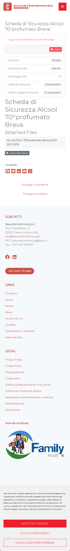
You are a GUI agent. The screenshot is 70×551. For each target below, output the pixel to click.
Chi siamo (11, 293)
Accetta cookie (35, 523)
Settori (9, 306)
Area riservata (13, 337)
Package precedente (35, 184)
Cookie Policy (13, 366)
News (8, 312)
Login (55, 49)
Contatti (10, 324)
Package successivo (35, 193)
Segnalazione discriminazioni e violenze (29, 397)
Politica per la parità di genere (23, 391)
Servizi (9, 299)
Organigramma (14, 372)
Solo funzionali (35, 533)
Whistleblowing (14, 403)
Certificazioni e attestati (19, 331)
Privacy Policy (13, 359)
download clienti (17, 153)
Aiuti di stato (12, 409)
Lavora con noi (14, 318)
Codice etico (12, 378)
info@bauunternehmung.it (22, 236)
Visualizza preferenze (35, 542)
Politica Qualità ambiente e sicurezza (27, 384)
